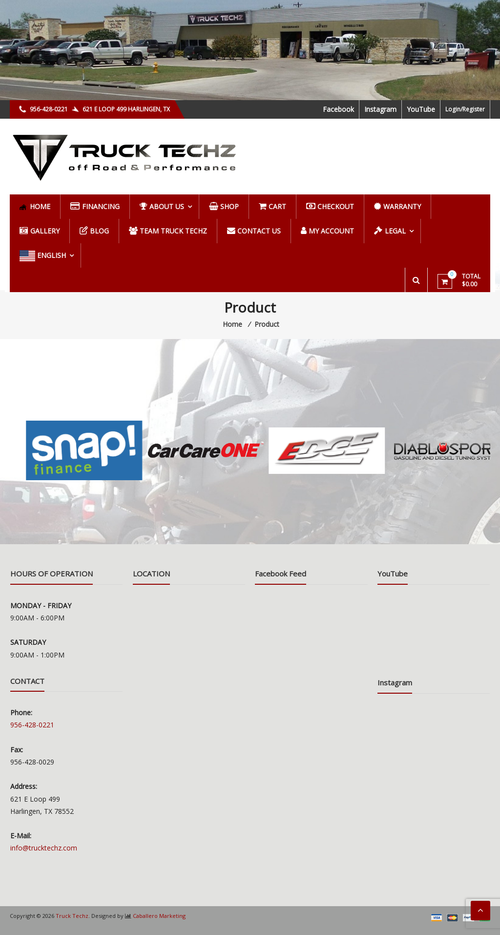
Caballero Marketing (159, 915)
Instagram (380, 109)
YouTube (421, 109)
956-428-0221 (44, 109)
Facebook (338, 109)
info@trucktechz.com (43, 847)
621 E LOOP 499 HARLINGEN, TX (121, 109)
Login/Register (465, 109)
